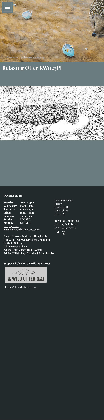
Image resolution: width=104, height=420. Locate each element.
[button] (7, 7)
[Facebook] (58, 233)
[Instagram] (63, 233)
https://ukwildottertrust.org (21, 287)
